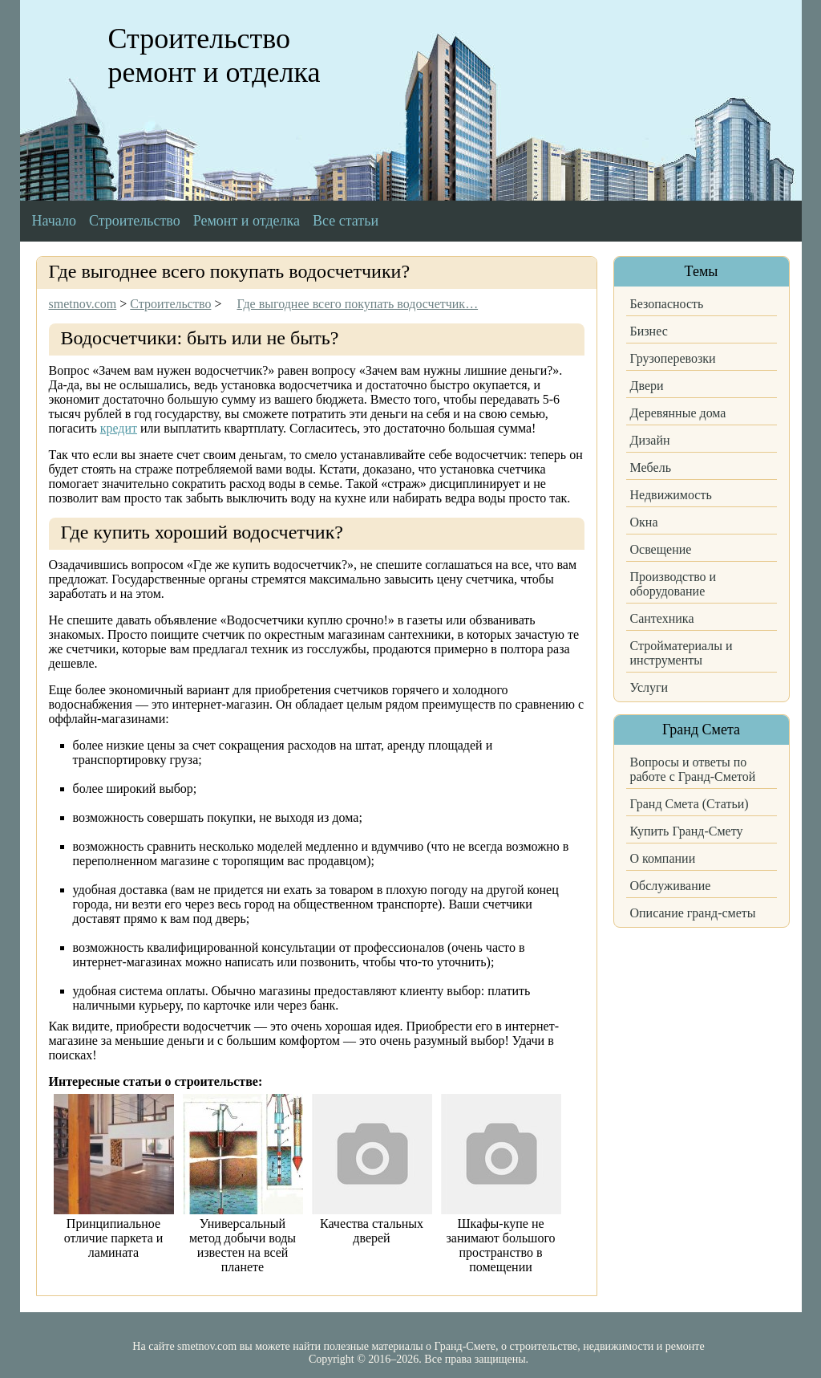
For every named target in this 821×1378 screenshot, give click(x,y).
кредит (118, 428)
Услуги (649, 687)
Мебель (650, 467)
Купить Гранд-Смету (686, 831)
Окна (644, 522)
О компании (663, 858)
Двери (647, 385)
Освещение (661, 549)
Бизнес (649, 331)
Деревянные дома (678, 413)
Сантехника (662, 618)
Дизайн (650, 440)
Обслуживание (670, 885)
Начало (54, 221)
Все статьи (345, 221)
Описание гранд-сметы (693, 913)
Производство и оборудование (673, 584)
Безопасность (667, 304)
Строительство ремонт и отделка (214, 55)
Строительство (134, 221)
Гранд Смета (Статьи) (689, 804)
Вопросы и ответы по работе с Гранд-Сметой (693, 769)
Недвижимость (671, 495)
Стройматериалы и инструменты (681, 653)
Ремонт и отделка (246, 221)
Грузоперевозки (673, 358)
